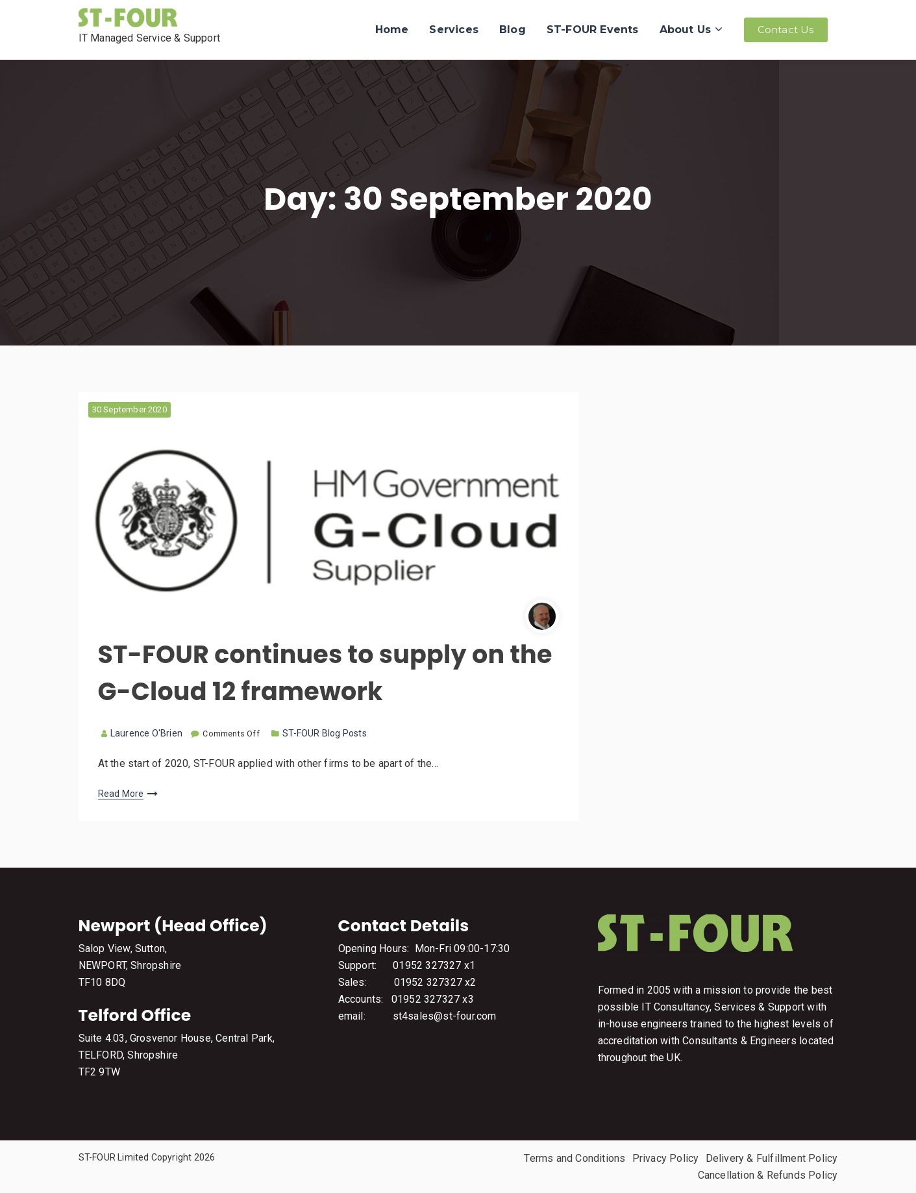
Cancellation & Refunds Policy (768, 1175)
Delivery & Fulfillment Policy (772, 1158)
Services (453, 29)
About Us (686, 29)
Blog (512, 29)
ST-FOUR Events (593, 29)
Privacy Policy (665, 1158)
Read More (121, 793)
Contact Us (786, 29)
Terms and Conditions (574, 1158)
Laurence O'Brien (141, 733)
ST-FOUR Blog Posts (324, 733)
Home (392, 29)
